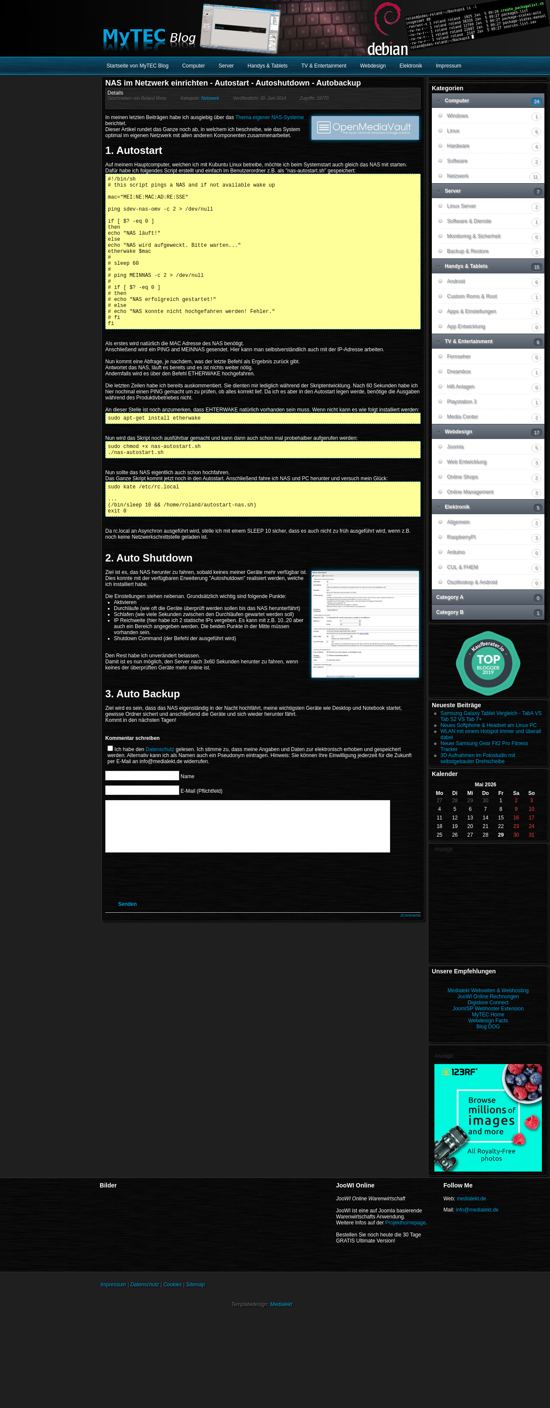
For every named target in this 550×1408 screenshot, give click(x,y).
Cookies (172, 1285)
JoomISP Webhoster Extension (488, 1009)
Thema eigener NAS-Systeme (269, 117)
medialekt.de (471, 1199)
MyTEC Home (488, 1015)
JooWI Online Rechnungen (488, 997)
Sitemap (195, 1285)
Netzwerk (210, 98)
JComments (410, 968)
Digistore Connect (488, 1003)
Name (187, 819)
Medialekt (281, 1304)
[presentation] (181, 929)
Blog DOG (488, 1027)
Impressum (113, 1285)
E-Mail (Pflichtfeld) (201, 833)
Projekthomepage (405, 1223)
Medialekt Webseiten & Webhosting (488, 991)
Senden (127, 957)
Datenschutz (160, 792)
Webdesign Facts (488, 1021)
